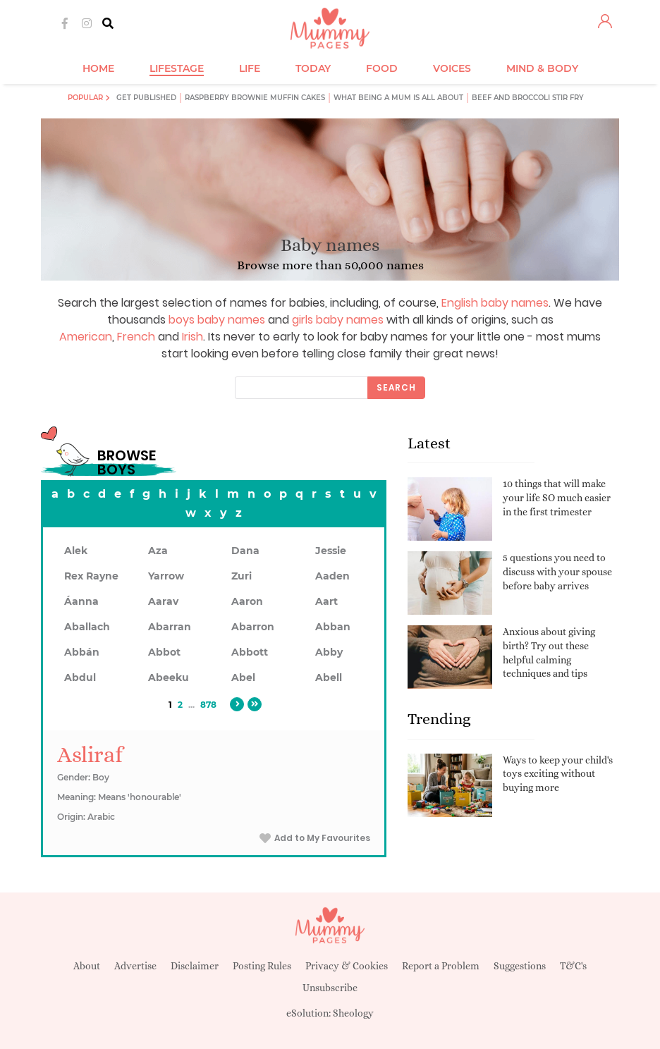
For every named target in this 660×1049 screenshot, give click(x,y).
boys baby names (217, 320)
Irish (192, 337)
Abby (329, 652)
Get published (146, 97)
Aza (158, 550)
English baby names (495, 303)
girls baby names (338, 320)
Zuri (241, 576)
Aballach (87, 626)
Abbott (249, 652)
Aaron (247, 601)
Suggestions (520, 965)
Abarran (169, 626)
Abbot (164, 652)
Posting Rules (262, 965)
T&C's (573, 965)
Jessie (330, 550)
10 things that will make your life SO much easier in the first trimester (557, 497)
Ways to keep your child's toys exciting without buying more (558, 773)
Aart (326, 601)
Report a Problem (440, 965)
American (85, 337)
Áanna (81, 601)
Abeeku (168, 677)
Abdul (80, 677)
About (86, 965)
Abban (332, 626)
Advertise (135, 965)
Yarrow (166, 576)
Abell (328, 677)
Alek (75, 550)
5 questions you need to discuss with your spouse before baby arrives (557, 571)
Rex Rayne (91, 576)
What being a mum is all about (398, 97)
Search (396, 387)
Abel (243, 677)
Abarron (252, 626)
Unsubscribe (330, 987)
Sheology (353, 1013)
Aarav (163, 601)
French (136, 337)
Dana (245, 550)
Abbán (81, 652)
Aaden (332, 576)
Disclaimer (195, 965)
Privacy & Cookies (346, 965)
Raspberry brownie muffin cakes (255, 97)
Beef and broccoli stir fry (528, 97)
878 (208, 704)
